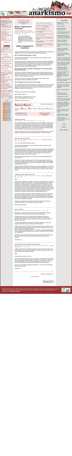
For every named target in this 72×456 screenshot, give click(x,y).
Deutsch (50, 282)
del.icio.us (24, 108)
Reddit (35, 108)
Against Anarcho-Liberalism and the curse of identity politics (6, 94)
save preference (45, 114)
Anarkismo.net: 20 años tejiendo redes (62, 23)
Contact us (16, 17)
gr (7, 21)
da (1, 23)
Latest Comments (5, 34)
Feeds (6, 100)
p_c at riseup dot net (47, 175)
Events (30, 17)
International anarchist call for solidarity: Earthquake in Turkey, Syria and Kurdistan (63, 37)
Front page (3, 31)
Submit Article (23, 17)
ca (11, 22)
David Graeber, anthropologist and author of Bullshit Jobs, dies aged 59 (6, 85)
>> (5, 24)
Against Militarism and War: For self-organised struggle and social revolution (63, 64)
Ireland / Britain (4, 63)
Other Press (4, 69)
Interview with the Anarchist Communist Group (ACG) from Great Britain (44, 44)
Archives (3, 38)
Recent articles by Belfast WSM (43, 23)
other (5, 21)
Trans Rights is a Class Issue (64, 82)
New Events (4, 54)
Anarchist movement (8, 64)
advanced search (4, 48)
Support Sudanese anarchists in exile (61, 29)
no (8, 21)
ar (11, 21)
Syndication (3, 39)
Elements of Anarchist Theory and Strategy (62, 41)
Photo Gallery (4, 37)
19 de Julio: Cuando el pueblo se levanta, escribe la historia (63, 45)
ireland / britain (19, 30)
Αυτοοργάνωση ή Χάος (62, 96)
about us (3, 51)
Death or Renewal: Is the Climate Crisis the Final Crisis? (63, 111)
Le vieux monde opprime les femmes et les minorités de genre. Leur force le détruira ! (64, 59)
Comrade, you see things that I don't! (25, 174)
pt (1, 21)
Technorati (41, 108)
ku (6, 22)
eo (5, 23)
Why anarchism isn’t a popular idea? (43, 40)
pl (1, 22)
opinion (64, 127)
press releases (64, 129)
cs (9, 22)
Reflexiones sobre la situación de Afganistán (62, 93)
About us (3, 17)
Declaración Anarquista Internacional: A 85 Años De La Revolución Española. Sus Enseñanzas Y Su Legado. (63, 105)
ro (3, 23)
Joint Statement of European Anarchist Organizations (63, 32)
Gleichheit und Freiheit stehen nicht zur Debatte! (63, 115)
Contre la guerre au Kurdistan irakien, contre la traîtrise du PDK (63, 119)
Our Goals (9, 17)
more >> (10, 97)
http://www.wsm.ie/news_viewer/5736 (34, 129)
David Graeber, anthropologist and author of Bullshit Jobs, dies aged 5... (44, 38)
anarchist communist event (20, 31)
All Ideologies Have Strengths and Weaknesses (28, 244)
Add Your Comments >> (47, 104)
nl (10, 21)
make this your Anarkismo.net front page (6, 26)
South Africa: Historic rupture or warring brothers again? (64, 99)
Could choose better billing (22, 138)
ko (6, 23)
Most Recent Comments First (44, 112)
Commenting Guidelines (6, 35)
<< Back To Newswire (34, 276)
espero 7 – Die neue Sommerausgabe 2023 (6, 73)
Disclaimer (12, 291)
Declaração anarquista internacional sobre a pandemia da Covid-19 (62, 68)
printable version (19, 104)
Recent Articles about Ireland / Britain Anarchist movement (44, 34)
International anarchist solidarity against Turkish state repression (63, 49)
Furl (30, 108)
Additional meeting (20, 119)
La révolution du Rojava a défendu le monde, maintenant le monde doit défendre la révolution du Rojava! (63, 74)
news (64, 124)
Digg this (17, 108)
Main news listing (5, 32)
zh (8, 22)
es (9, 20)
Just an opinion (19, 209)
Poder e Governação (7, 90)
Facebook (40, 17)
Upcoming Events (6, 61)
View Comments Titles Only (45, 113)
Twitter (35, 17)
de (3, 22)
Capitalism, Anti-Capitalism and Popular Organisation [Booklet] (63, 86)
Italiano (47, 282)
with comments (28, 104)
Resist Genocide (61, 26)
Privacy (18, 291)
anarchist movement (27, 30)
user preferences (5, 18)
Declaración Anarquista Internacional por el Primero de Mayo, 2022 (63, 54)
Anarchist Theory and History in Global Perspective (64, 80)
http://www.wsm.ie (25, 100)
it (10, 20)
